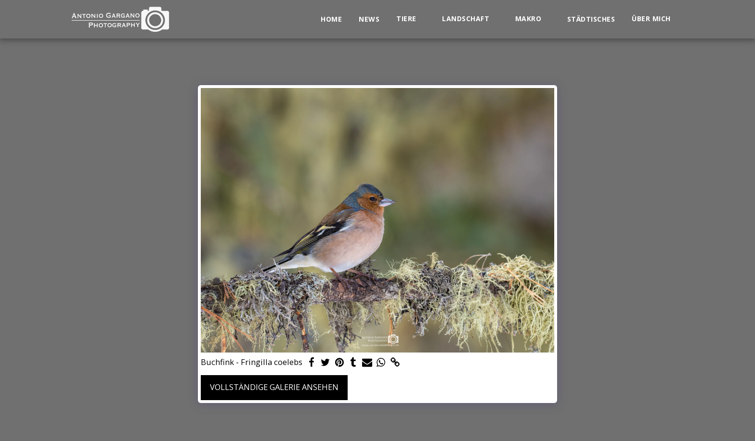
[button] (411, 19)
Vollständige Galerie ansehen (274, 386)
